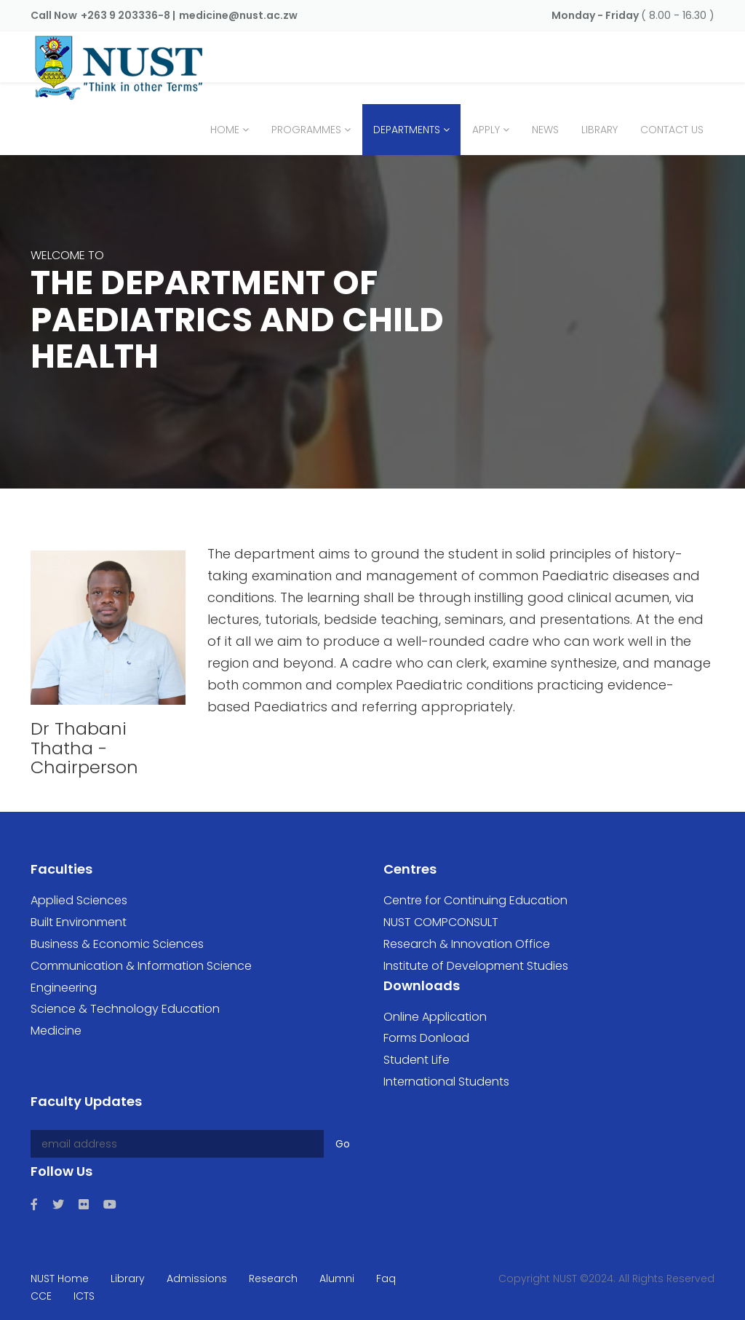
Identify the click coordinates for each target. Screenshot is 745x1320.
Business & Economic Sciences (117, 944)
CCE (41, 1296)
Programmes (306, 129)
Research (273, 1278)
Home (224, 129)
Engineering (64, 987)
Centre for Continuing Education (475, 900)
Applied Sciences (79, 900)
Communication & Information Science (141, 965)
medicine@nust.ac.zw (238, 15)
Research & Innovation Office (466, 944)
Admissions (197, 1278)
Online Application (435, 1016)
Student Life (416, 1059)
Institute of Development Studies (475, 965)
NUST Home (60, 1278)
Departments (406, 129)
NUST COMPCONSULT (440, 922)
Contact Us (672, 129)
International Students (446, 1081)
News (545, 129)
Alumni (336, 1278)
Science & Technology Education (125, 1008)
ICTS (84, 1296)
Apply (486, 129)
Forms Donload (426, 1037)
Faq (386, 1278)
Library (599, 129)
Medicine (56, 1030)
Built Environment (79, 922)
